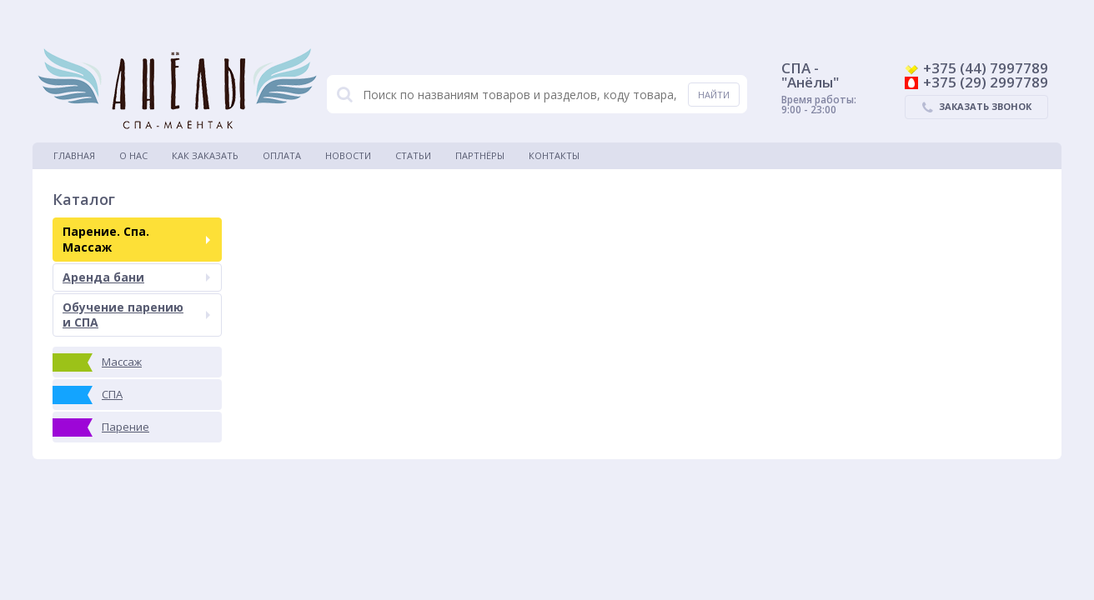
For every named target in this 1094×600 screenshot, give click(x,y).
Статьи (413, 155)
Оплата (282, 155)
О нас (133, 155)
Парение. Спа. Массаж (136, 238)
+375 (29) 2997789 (976, 82)
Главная (74, 155)
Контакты (554, 155)
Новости (348, 155)
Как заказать (205, 155)
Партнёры (479, 155)
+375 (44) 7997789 (976, 68)
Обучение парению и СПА (136, 314)
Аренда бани (136, 277)
